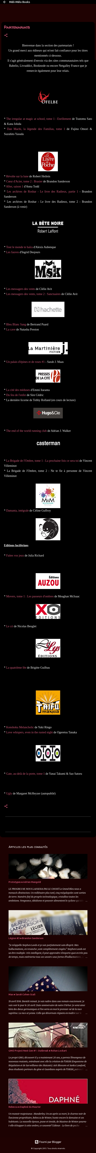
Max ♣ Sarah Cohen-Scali (22, 994)
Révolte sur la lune (17, 176)
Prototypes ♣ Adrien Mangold (25, 882)
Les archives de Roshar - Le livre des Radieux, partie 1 (42, 191)
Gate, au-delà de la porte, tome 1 (25, 773)
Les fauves (12, 252)
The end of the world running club (26, 430)
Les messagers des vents (20, 289)
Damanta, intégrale (17, 510)
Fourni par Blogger (48, 1141)
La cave (10, 329)
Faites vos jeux (15, 555)
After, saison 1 (14, 186)
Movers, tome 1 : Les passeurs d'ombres (30, 596)
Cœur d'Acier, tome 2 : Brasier (24, 181)
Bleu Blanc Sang (16, 324)
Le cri (9, 626)
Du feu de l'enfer (16, 395)
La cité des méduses (18, 390)
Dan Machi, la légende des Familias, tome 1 (36, 129)
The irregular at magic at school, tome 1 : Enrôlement (38, 118)
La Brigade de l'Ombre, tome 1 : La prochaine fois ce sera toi (42, 460)
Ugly (9, 793)
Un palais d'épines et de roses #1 (25, 361)
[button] (6, 35)
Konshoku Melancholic (20, 727)
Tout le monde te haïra (19, 247)
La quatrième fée (16, 667)
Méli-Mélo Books (19, 1)
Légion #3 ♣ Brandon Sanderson (26, 938)
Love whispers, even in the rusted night (29, 732)
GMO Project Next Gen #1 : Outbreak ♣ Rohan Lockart (38, 1050)
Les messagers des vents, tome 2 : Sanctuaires (33, 294)
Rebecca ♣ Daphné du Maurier (25, 1107)
